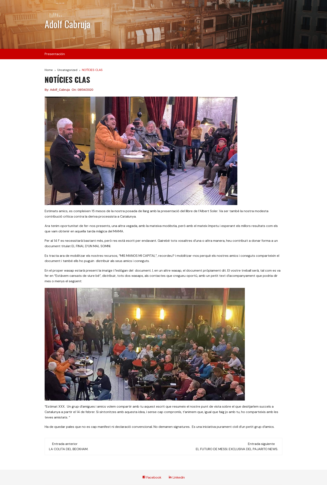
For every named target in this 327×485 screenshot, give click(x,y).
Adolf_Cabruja (60, 89)
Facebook (151, 477)
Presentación (55, 54)
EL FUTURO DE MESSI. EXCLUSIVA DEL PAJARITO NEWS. (237, 449)
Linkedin (177, 477)
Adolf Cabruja (67, 24)
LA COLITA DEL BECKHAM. (68, 449)
